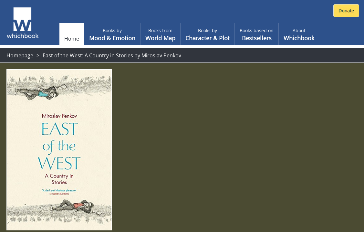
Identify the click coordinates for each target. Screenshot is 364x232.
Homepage (19, 55)
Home (71, 38)
